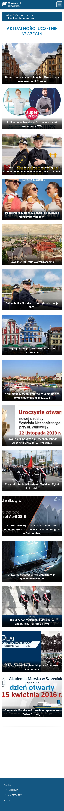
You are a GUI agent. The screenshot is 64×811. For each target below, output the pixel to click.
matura (7, 785)
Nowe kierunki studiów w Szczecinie (32, 262)
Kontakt (7, 801)
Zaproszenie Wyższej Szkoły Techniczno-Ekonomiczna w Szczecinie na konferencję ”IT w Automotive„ (32, 529)
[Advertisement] (32, 755)
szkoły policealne (11, 790)
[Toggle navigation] (59, 4)
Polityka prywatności (13, 795)
